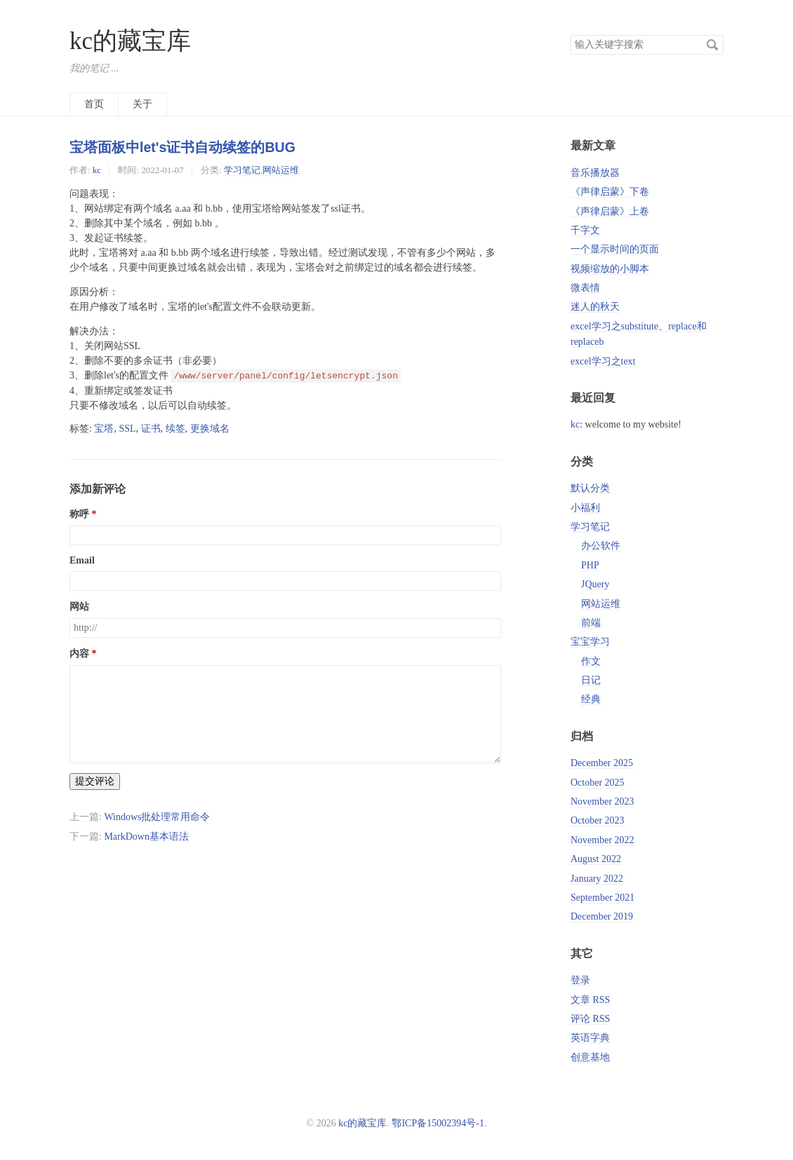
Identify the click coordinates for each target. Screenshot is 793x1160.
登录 (580, 980)
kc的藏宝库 (130, 41)
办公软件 (600, 545)
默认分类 (590, 488)
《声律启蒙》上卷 (610, 211)
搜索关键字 (570, 34)
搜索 (712, 44)
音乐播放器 (595, 173)
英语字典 (590, 1037)
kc (97, 170)
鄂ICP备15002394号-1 (438, 1123)
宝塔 (104, 428)
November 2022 (602, 840)
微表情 (585, 287)
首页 (94, 104)
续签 (175, 428)
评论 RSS (590, 1019)
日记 (591, 680)
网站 (79, 606)
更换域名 (209, 428)
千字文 (585, 230)
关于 (142, 104)
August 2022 (596, 859)
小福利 (585, 508)
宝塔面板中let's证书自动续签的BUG (182, 147)
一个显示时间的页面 (615, 249)
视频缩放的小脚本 (610, 269)
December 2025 (602, 763)
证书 (151, 428)
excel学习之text (603, 361)
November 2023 (602, 801)
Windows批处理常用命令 (157, 817)
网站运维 (280, 170)
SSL (127, 428)
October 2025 (598, 782)
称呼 (79, 514)
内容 (79, 653)
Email (82, 560)
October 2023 (598, 820)
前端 (591, 622)
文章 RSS (590, 1000)
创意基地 (590, 1057)
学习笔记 (242, 170)
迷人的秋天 (595, 306)
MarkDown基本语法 (146, 836)
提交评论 (94, 781)
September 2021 (602, 897)
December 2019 (602, 916)
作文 (591, 661)
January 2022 (597, 878)
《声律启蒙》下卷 (610, 191)
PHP (590, 565)
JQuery (595, 584)
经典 (591, 699)
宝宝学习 (590, 641)
